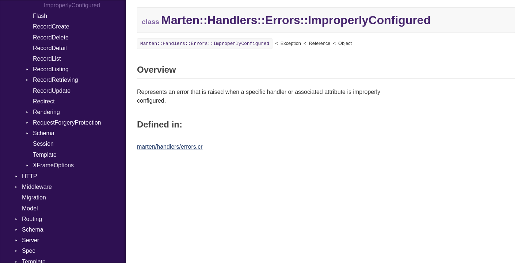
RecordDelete (51, 37)
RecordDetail (49, 48)
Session (43, 144)
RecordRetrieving (55, 80)
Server (30, 240)
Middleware (37, 187)
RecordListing (51, 69)
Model (30, 208)
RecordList (47, 59)
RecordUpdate (51, 91)
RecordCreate (51, 26)
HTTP (29, 176)
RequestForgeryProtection (67, 122)
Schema (43, 133)
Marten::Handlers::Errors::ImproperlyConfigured (204, 43)
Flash (40, 16)
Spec (28, 251)
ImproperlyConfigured (72, 5)
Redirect (44, 101)
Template (45, 155)
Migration (34, 197)
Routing (32, 219)
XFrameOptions (53, 165)
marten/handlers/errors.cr (170, 147)
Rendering (46, 112)
